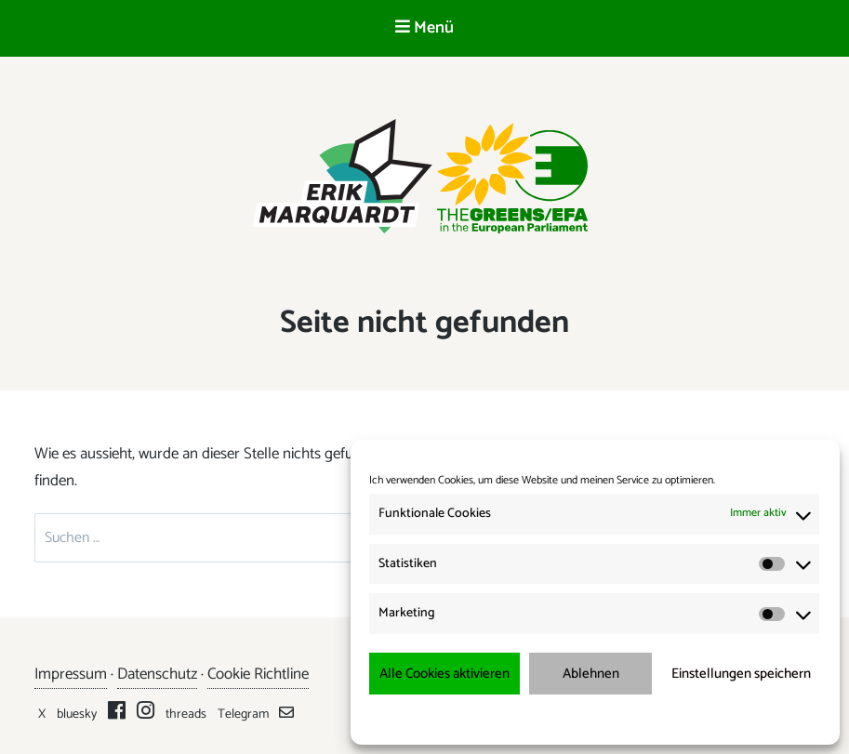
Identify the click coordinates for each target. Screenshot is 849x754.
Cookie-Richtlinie (510, 718)
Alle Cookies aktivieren (444, 673)
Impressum (693, 718)
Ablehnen (591, 673)
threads (186, 714)
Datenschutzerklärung (607, 718)
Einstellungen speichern (741, 673)
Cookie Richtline (258, 674)
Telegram (243, 714)
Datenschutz (157, 674)
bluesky (77, 714)
